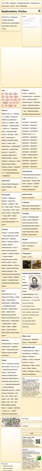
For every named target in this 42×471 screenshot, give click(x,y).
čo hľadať (25, 426)
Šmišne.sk (12, 161)
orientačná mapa (13, 280)
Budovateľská (32, 342)
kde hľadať (25, 418)
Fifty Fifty (10, 134)
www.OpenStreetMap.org (28, 452)
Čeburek (4, 204)
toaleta (3, 399)
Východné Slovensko (23, 3)
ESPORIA (17, 408)
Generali (9, 408)
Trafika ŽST (12, 152)
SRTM (33, 466)
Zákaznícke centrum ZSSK (9, 259)
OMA (7, 3)
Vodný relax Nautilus (28, 197)
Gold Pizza (12, 218)
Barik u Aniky (9, 207)
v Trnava (30, 359)
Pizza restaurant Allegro (8, 221)
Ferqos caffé (6, 215)
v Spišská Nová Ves (28, 350)
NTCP (3, 363)
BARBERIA (6, 175)
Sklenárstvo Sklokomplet (13, 384)
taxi (25, 111)
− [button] (3, 52)
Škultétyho (35, 339)
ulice (17, 6)
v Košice (37, 371)
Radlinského (23, 6)
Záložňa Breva (6, 146)
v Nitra (36, 350)
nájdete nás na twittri (8, 466)
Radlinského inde (28, 347)
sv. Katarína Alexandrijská (29, 228)
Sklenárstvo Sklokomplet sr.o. (10, 378)
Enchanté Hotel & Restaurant (10, 184)
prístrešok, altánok (13, 232)
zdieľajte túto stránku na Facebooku (28, 441)
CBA (16, 134)
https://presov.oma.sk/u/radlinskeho (9, 86)
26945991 (33, 381)
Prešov (13, 6)
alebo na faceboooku (8, 468)
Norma (15, 158)
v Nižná (32, 365)
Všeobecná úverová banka (9, 413)
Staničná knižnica (7, 343)
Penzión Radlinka (7, 187)
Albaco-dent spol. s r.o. (30, 177)
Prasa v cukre (11, 143)
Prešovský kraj (35, 3)
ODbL (34, 453)
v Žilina (28, 368)
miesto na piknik (7, 256)
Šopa (12, 209)
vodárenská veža (6, 247)
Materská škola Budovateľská (30, 205)
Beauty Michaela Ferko (12, 172)
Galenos (29, 183)
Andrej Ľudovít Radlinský (31, 273)
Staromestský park (12, 349)
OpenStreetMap (13, 84)
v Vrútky (31, 362)
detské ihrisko (11, 300)
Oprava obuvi (10, 137)
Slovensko (13, 3)
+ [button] (3, 50)
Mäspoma (14, 116)
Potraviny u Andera (7, 167)
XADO (24, 154)
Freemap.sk (21, 84)
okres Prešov (5, 6)
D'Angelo (4, 198)
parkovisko (25, 122)
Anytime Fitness (11, 329)
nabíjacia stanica (32, 154)
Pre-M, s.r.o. (6, 411)
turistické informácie (12, 268)
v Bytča (33, 368)
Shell (3, 137)
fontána (24, 217)
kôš (16, 393)
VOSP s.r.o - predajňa (8, 122)
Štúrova (24, 342)
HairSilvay (4, 161)
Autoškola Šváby (35, 208)
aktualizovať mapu (31, 379)
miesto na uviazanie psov (29, 242)
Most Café (11, 201)
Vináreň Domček (14, 125)
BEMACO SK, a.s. (7, 113)
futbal (3, 311)
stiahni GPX (25, 383)
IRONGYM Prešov (7, 294)
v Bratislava (30, 371)
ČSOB (11, 396)
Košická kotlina (15, 23)
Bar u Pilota (6, 209)
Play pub (17, 207)
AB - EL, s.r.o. (15, 366)
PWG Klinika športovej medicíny (31, 174)
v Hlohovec (31, 356)
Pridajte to (28, 467)
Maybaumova (26, 339)
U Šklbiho (11, 204)
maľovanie (17, 167)
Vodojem (4, 232)
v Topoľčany (34, 353)
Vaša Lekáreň (26, 180)
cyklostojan (30, 245)
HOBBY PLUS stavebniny (9, 119)
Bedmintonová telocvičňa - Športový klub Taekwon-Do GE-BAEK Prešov (11, 317)
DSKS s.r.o (6, 128)
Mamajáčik (25, 208)
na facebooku (26, 439)
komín (15, 247)
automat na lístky (27, 96)
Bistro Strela (16, 212)
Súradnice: (24, 382)
